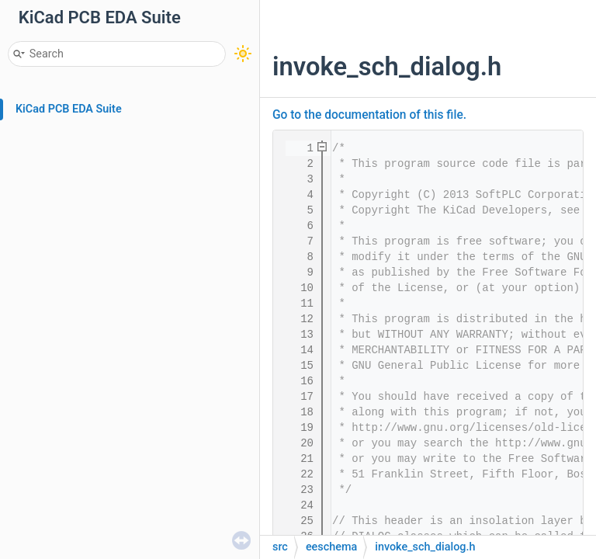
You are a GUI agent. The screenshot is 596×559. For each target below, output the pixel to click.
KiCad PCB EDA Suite (69, 109)
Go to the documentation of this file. (369, 115)
